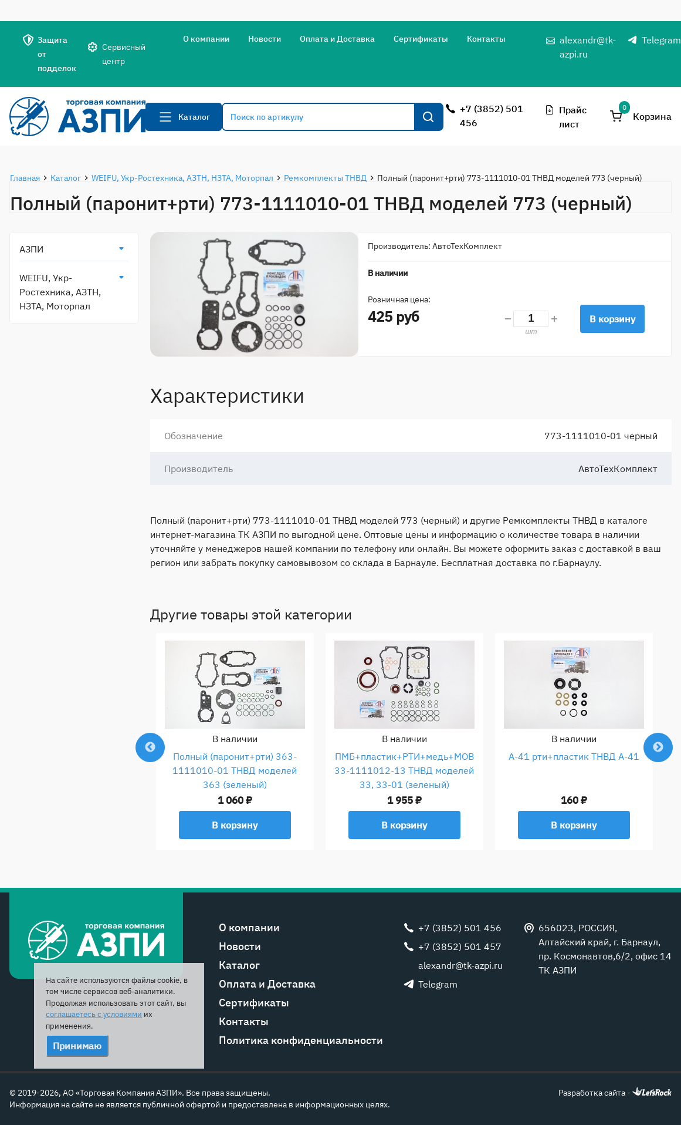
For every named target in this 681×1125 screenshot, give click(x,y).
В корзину (612, 319)
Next (658, 747)
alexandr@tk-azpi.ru (588, 47)
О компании (206, 38)
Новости (264, 38)
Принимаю (77, 1046)
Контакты (486, 38)
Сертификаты (421, 38)
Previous (150, 747)
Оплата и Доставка (337, 38)
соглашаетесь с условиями (94, 1014)
